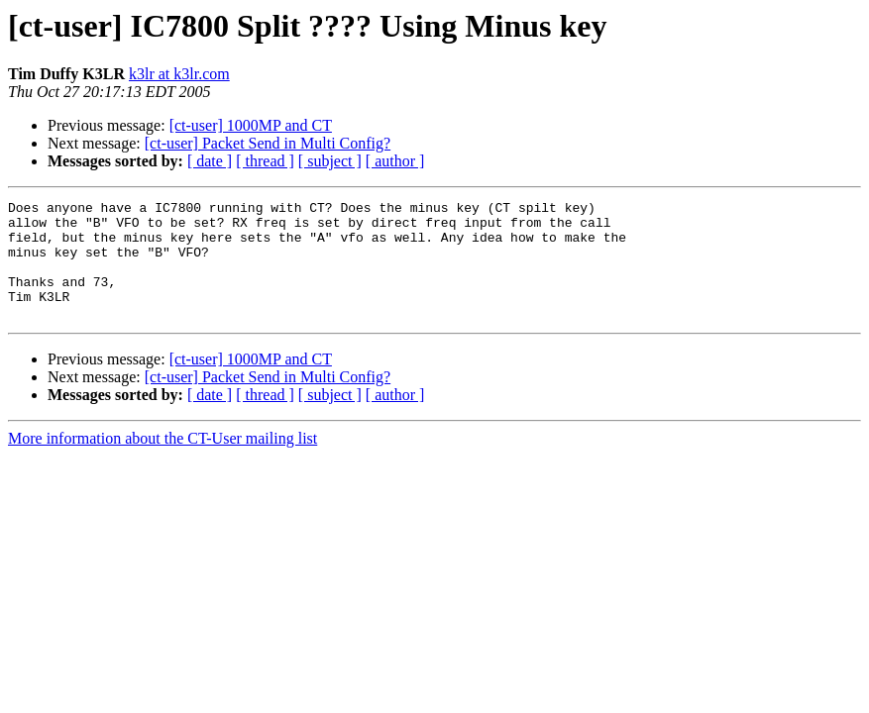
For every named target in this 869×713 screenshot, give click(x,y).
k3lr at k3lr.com (179, 73)
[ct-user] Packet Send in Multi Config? (267, 143)
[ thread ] (265, 161)
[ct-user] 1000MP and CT (250, 125)
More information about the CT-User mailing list (162, 462)
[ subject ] (330, 161)
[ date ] (209, 161)
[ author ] (395, 161)
